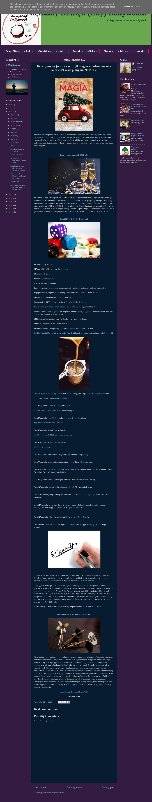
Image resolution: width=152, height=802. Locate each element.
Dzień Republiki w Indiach (17, 150)
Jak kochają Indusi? (138, 120)
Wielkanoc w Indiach (136, 148)
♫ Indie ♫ (28, 51)
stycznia (14, 143)
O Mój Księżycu (13, 65)
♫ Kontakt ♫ (140, 51)
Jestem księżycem (16, 155)
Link (106, 211)
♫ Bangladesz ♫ (44, 51)
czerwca (14, 136)
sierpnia (14, 129)
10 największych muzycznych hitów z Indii (18, 160)
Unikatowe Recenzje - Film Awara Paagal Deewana (18, 176)
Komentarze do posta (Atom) (53, 793)
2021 (11, 195)
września (14, 125)
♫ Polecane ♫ (124, 51)
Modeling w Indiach (42, 447)
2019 (11, 201)
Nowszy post (40, 787)
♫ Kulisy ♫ (92, 51)
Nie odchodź (15, 181)
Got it (139, 7)
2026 (11, 105)
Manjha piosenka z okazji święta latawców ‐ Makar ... (18, 168)
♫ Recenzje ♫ (77, 51)
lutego (13, 139)
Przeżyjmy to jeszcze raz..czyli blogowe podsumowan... (18, 187)
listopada (14, 118)
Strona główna (74, 787)
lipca (13, 132)
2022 (11, 112)
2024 (11, 108)
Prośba (12, 146)
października (15, 122)
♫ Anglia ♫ (61, 51)
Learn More (128, 7)
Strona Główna (13, 51)
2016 (11, 212)
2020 (11, 198)
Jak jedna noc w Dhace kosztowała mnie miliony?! (54, 410)
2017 (11, 208)
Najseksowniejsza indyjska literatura (48, 423)
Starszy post (108, 787)
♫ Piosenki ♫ (108, 51)
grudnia (14, 115)
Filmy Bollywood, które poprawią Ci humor (51, 398)
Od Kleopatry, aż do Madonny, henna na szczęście (53, 435)
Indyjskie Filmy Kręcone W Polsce (137, 135)
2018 (11, 205)
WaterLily (139, 64)
